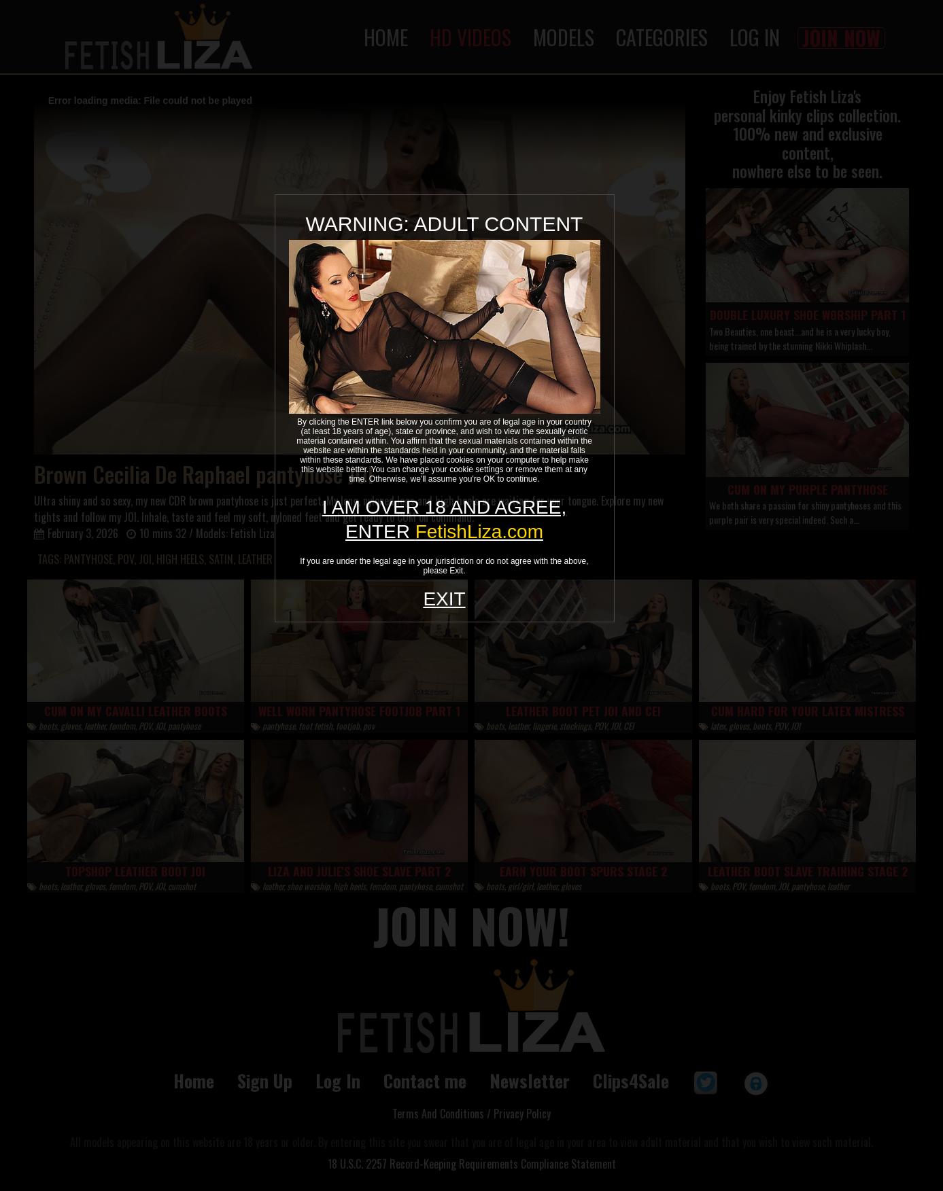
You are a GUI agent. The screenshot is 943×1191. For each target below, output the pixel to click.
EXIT (444, 598)
